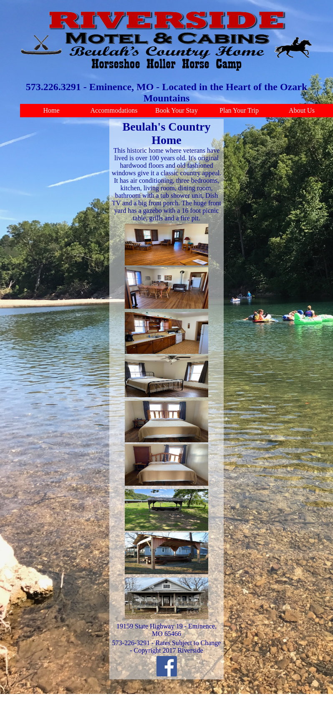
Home (51, 110)
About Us (302, 110)
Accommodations (114, 110)
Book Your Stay (176, 110)
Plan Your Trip (239, 110)
